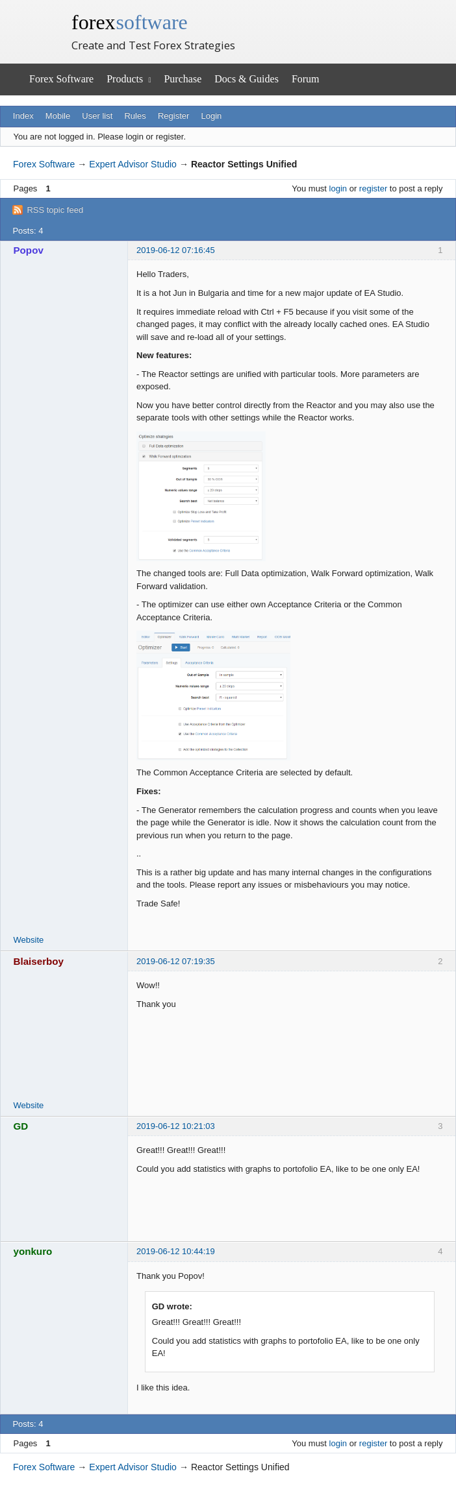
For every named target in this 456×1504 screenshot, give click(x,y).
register (373, 188)
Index (23, 116)
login (338, 188)
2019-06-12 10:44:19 (175, 1251)
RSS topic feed (55, 210)
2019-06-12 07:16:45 (175, 250)
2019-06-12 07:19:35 (175, 961)
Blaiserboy (39, 961)
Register (173, 116)
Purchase (182, 78)
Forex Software (61, 78)
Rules (135, 116)
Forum (306, 78)
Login (211, 116)
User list (97, 116)
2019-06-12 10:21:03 (175, 1126)
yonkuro (33, 1251)
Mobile (57, 116)
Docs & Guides (246, 78)
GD (21, 1126)
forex (129, 22)
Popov (29, 250)
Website (29, 940)
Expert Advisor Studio (133, 164)
